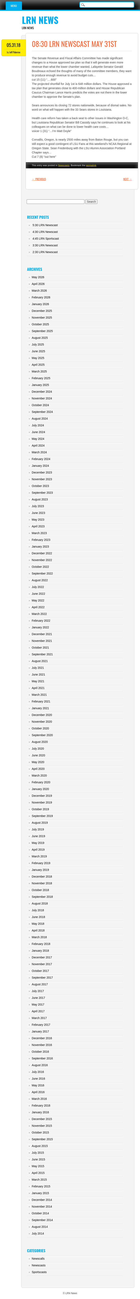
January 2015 (40, 1193)
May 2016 (38, 1085)
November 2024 (42, 398)
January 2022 (40, 627)
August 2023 (40, 499)
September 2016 (42, 1058)
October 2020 (40, 728)
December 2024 (42, 391)
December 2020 (42, 715)
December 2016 (42, 1038)
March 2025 (39, 371)
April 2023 (38, 526)
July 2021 (38, 667)
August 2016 (40, 1065)
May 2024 (38, 438)
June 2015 (38, 1159)
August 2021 (40, 661)
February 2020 (41, 782)
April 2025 (38, 364)
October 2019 (40, 809)
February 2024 (41, 459)
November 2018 (42, 883)
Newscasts (64, 165)
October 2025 (40, 324)
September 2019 (42, 816)
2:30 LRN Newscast (45, 252)
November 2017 (42, 964)
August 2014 (40, 1226)
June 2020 (38, 755)
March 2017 (39, 1018)
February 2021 (41, 701)
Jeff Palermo (14, 52)
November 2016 (42, 1045)
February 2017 (41, 1024)
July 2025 (38, 344)
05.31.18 (13, 45)
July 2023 (38, 506)
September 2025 (42, 331)
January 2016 (40, 1112)
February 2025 (41, 378)
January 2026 (40, 304)
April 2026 (38, 284)
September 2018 (42, 896)
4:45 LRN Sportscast (46, 238)
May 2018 (38, 923)
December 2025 (42, 310)
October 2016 (40, 1051)
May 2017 (38, 1004)
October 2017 (40, 970)
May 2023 (38, 519)
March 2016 (39, 1098)
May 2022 (38, 600)
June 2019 (38, 836)
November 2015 (42, 1125)
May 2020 (38, 762)
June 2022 (38, 593)
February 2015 (41, 1186)
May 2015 (38, 1166)
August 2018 (40, 903)
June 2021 (38, 674)
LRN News (40, 20)
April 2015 (38, 1173)
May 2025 (38, 358)
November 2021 (42, 640)
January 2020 (40, 789)
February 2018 (41, 944)
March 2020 (39, 775)
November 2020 (42, 721)
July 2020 (38, 748)
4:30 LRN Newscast (45, 231)
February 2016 (41, 1105)
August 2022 (40, 580)
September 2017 (42, 977)
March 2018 (39, 937)
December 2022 (42, 553)
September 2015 (42, 1139)
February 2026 (41, 297)
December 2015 (42, 1119)
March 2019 (39, 856)
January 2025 (40, 385)
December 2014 (42, 1199)
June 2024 (38, 432)
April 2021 (38, 688)
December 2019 (42, 795)
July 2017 (38, 991)
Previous (39, 179)
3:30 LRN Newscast (45, 245)
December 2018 (42, 876)
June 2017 (38, 997)
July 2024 (38, 425)
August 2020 (40, 741)
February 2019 (41, 863)
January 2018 (40, 950)
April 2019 (38, 849)
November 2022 (42, 560)
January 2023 (40, 546)
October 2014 (40, 1213)
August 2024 (40, 418)
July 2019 (38, 829)
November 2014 (42, 1206)
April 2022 (38, 607)
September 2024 (42, 411)
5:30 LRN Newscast (45, 225)
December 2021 (42, 634)
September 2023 (42, 492)
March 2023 (39, 533)
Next (127, 179)
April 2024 (38, 445)
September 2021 (42, 654)
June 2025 (38, 351)
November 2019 (42, 802)
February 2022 (41, 620)
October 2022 (40, 566)
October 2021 (40, 647)
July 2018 (38, 910)
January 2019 (40, 869)
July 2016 (38, 1071)
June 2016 (38, 1078)
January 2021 (40, 708)
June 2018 (38, 917)
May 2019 (38, 843)
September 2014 (42, 1220)
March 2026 (39, 290)
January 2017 (40, 1031)
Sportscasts (39, 1272)
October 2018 (40, 890)
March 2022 (39, 614)
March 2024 (39, 452)
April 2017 (38, 1011)
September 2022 (42, 573)
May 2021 (38, 681)
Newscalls (38, 1258)
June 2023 (38, 512)
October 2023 (40, 486)
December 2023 (42, 472)
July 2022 (38, 587)
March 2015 (39, 1179)
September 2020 (42, 735)
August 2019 (40, 822)
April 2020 (38, 768)
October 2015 (40, 1132)
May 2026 (38, 277)
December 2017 (42, 957)
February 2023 (41, 539)
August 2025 (40, 337)
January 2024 (40, 465)
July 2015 (38, 1152)
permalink (91, 165)
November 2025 (42, 317)
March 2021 (39, 694)
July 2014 (38, 1233)
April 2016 (38, 1092)
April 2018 (38, 930)
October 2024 (40, 405)
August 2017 (40, 984)
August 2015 (40, 1146)
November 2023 (42, 479)
